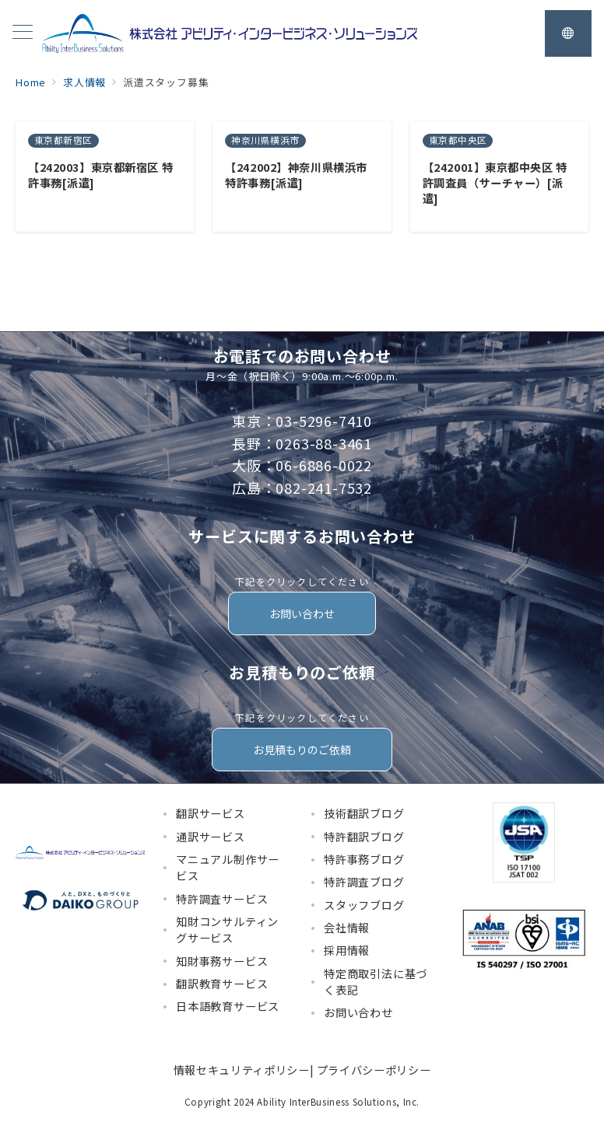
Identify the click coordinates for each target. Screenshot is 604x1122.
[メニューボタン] (22, 33)
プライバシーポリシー (373, 1070)
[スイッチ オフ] (568, 33)
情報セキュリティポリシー (242, 1070)
